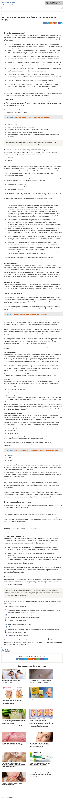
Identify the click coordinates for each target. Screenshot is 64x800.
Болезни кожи (8, 2)
